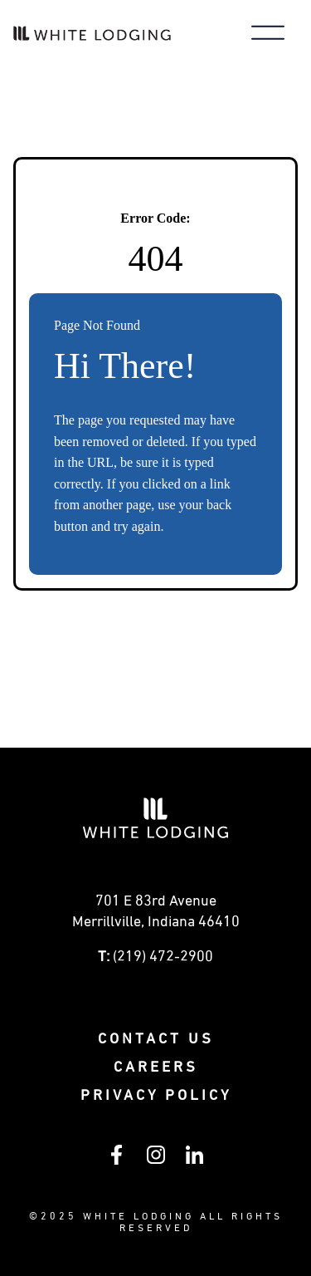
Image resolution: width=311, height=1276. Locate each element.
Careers (156, 1067)
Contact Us (156, 1039)
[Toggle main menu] (268, 35)
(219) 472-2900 (163, 957)
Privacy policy (155, 1095)
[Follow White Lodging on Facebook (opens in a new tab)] (116, 1161)
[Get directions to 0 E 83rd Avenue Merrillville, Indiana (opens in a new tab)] (155, 916)
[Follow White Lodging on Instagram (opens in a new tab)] (156, 1160)
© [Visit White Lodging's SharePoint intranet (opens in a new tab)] (35, 1217)
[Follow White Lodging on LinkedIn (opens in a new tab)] (194, 1160)
